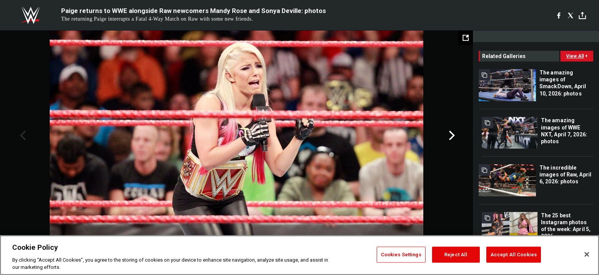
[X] (570, 15)
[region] (299, 255)
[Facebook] (559, 15)
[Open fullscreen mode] (465, 38)
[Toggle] (582, 15)
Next (451, 135)
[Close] (586, 254)
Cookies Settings (401, 254)
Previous (22, 135)
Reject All (455, 254)
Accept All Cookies (514, 254)
